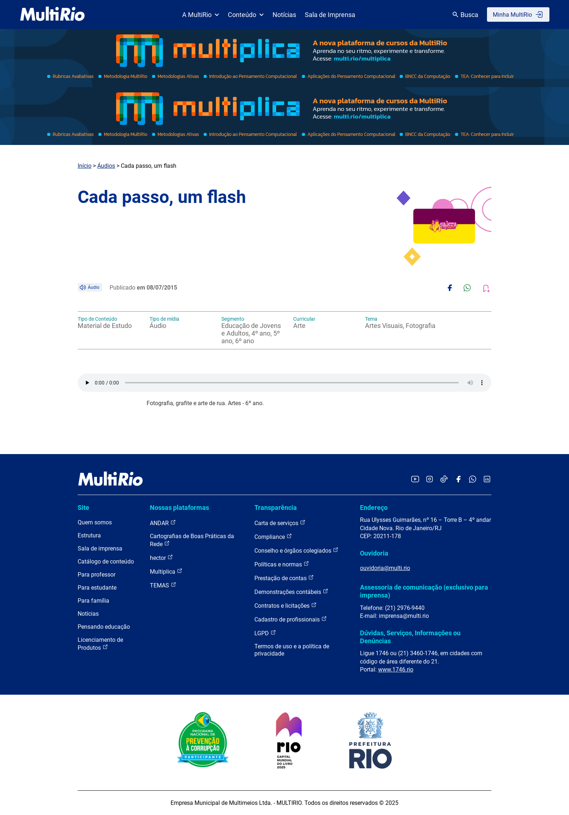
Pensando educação (104, 626)
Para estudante (97, 587)
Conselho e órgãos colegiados (296, 550)
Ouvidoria (374, 553)
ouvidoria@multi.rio (385, 568)
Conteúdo (246, 14)
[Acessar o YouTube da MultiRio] (415, 479)
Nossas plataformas (179, 507)
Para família (93, 600)
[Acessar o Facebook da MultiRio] (458, 479)
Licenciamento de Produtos (100, 643)
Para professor (96, 574)
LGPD (265, 633)
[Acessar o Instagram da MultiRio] (429, 479)
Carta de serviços (280, 523)
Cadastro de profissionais (290, 619)
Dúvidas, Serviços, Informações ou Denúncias (410, 637)
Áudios (106, 165)
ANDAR (163, 523)
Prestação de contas (284, 578)
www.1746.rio (395, 669)
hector (161, 557)
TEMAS (163, 585)
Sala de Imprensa (330, 14)
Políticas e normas (281, 564)
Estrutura (89, 535)
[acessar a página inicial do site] (52, 14)
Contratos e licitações (285, 605)
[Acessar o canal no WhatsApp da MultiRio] (472, 479)
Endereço (374, 507)
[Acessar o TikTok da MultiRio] (444, 479)
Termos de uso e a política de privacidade (291, 650)
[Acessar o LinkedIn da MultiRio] (487, 479)
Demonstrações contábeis (291, 591)
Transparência (275, 507)
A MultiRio (200, 14)
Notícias (284, 14)
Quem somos (95, 522)
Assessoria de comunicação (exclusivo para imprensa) (424, 591)
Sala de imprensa (100, 548)
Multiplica (166, 571)
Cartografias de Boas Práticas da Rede (192, 540)
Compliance (273, 536)
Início (84, 165)
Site (83, 507)
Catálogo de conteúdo (106, 561)
